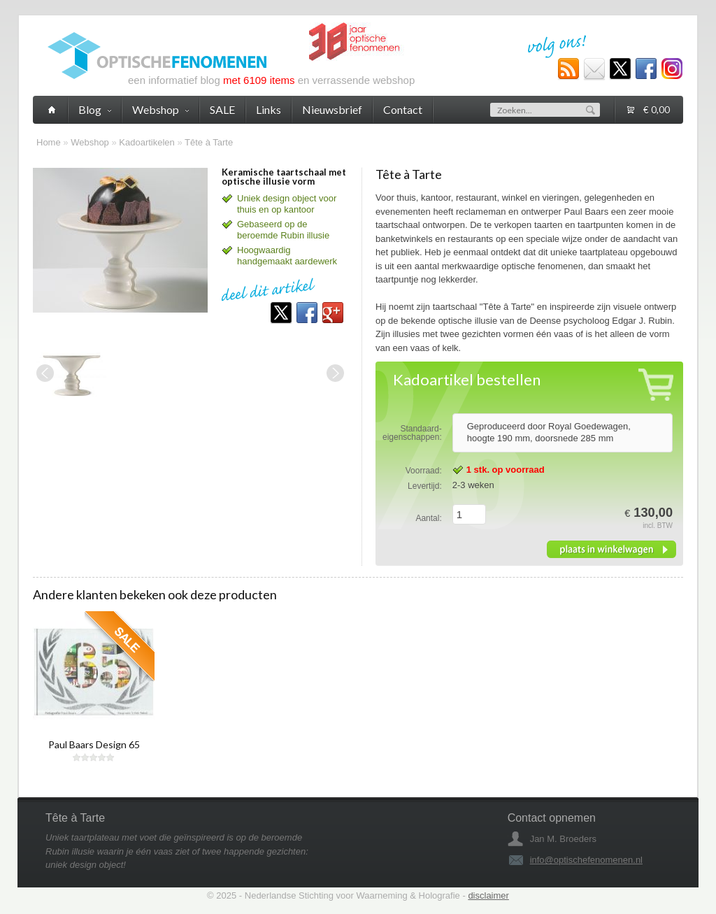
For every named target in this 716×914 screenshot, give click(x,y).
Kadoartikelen (147, 142)
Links (268, 109)
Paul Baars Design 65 (94, 744)
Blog (94, 109)
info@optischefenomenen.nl (586, 860)
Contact (402, 109)
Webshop (90, 142)
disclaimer (488, 895)
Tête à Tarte (209, 142)
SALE (222, 109)
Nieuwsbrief (332, 109)
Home (48, 142)
